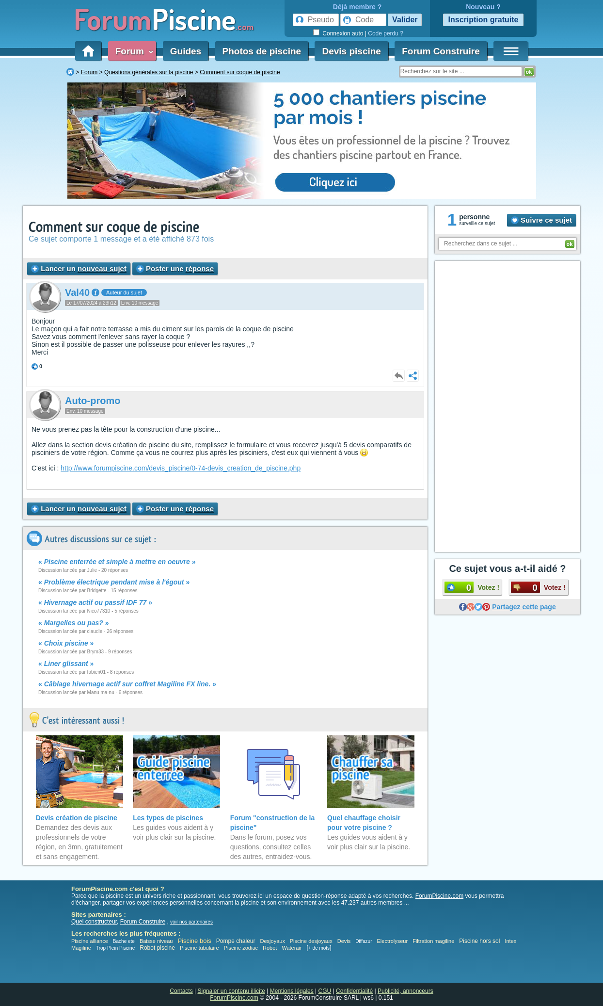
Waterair (292, 948)
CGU (325, 991)
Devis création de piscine (76, 818)
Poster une (175, 268)
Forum (132, 51)
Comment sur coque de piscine (114, 227)
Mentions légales (292, 991)
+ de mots (319, 948)
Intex (510, 941)
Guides (185, 51)
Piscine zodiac (241, 948)
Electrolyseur (392, 941)
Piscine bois (194, 940)
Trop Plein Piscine (115, 948)
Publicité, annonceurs (405, 991)
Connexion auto (342, 33)
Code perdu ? (385, 33)
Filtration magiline (433, 941)
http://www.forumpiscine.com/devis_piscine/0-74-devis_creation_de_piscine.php (181, 468)
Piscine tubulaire (199, 948)
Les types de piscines (168, 818)
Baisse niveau (156, 941)
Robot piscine (157, 947)
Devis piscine (351, 51)
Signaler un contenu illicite (231, 991)
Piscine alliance (89, 941)
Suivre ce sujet (541, 220)
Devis (344, 941)
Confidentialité (354, 991)
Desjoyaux (273, 941)
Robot (270, 948)
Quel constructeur (94, 921)
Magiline (81, 948)
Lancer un (79, 268)
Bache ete (124, 941)
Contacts (181, 991)
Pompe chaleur (236, 941)
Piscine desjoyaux (311, 941)
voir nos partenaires (191, 922)
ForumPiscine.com (439, 895)
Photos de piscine (262, 51)
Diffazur (363, 941)
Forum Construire (440, 51)
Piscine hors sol (479, 941)
